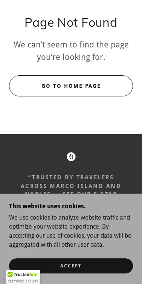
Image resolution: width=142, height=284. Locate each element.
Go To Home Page (71, 86)
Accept (71, 266)
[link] (71, 156)
